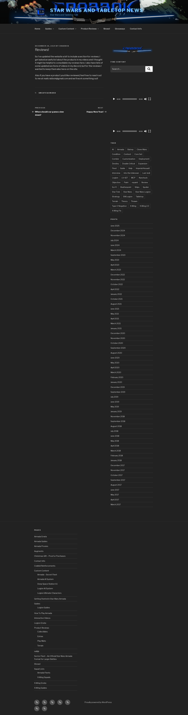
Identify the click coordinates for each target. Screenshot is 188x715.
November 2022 (118, 279)
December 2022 (118, 275)
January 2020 (116, 382)
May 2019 (115, 407)
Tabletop (139, 196)
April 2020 (115, 367)
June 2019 (115, 402)
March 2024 (116, 250)
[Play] (114, 99)
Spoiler (146, 187)
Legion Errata (40, 623)
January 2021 (116, 328)
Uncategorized (47, 93)
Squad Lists (39, 669)
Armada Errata (40, 536)
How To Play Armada (43, 613)
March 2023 (116, 270)
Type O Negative (119, 206)
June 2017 (115, 490)
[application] (132, 90)
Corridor (115, 159)
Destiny (115, 163)
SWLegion (127, 196)
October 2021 (116, 299)
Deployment (144, 159)
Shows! (106, 29)
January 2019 (116, 411)
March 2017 (116, 504)
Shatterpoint (125, 187)
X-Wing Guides (40, 688)
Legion (115, 178)
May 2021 (115, 314)
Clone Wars (142, 149)
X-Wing (133, 206)
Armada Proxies (41, 546)
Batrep (130, 149)
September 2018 (118, 421)
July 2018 (114, 431)
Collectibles (42, 631)
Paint (126, 182)
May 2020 (115, 363)
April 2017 (115, 500)
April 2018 (115, 446)
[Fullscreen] (149, 99)
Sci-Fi (114, 187)
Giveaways (120, 29)
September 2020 (118, 348)
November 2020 (118, 338)
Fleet (114, 168)
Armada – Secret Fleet (47, 574)
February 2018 (117, 455)
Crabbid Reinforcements (44, 566)
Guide (122, 168)
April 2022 (115, 289)
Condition (116, 154)
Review (144, 182)
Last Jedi (146, 173)
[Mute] (145, 99)
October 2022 (117, 284)
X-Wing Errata (40, 683)
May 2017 (115, 495)
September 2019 (118, 392)
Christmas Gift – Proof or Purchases (50, 556)
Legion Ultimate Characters (49, 593)
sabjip (36, 651)
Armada (120, 149)
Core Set (138, 154)
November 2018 (118, 416)
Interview (116, 173)
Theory (124, 201)
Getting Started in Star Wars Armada (50, 599)
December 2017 (118, 465)
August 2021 (116, 304)
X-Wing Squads (43, 677)
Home (37, 29)
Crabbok (64, 46)
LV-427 (125, 178)
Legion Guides (43, 607)
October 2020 (117, 343)
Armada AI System (45, 579)
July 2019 (114, 397)
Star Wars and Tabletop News (96, 10)
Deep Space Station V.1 (47, 584)
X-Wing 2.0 (144, 206)
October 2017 (116, 475)
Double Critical (128, 163)
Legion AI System (45, 588)
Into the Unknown (131, 173)
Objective (116, 182)
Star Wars (127, 192)
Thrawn (134, 201)
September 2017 (118, 480)
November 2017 (118, 470)
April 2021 (115, 318)
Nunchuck (143, 178)
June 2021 (115, 309)
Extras (40, 636)
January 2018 (116, 460)
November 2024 (118, 235)
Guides (49, 29)
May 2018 (115, 441)
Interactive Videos (42, 618)
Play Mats (41, 641)
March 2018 (116, 451)
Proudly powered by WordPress (98, 702)
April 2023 (115, 265)
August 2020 (116, 353)
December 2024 (118, 230)
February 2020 (117, 377)
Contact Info (136, 29)
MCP (133, 178)
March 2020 (116, 372)
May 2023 (115, 260)
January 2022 (116, 294)
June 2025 (115, 226)
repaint (135, 182)
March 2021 (116, 323)
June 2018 (115, 436)
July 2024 (115, 240)
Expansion (142, 163)
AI (113, 149)
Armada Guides (40, 541)
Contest (127, 154)
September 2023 (118, 255)
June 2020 (115, 358)
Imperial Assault (143, 168)
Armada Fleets (43, 673)
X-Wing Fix (116, 211)
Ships (137, 187)
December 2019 (118, 387)
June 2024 (115, 245)
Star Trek (116, 192)
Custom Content (67, 29)
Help (130, 168)
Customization (128, 159)
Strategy (116, 196)
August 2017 (116, 485)
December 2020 (118, 333)
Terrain (115, 201)
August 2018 (116, 426)
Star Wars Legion (143, 192)
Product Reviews (90, 29)
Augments (38, 551)
